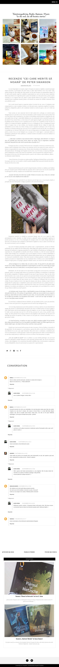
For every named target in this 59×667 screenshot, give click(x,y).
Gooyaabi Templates (39, 665)
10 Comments (36, 85)
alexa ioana (17, 393)
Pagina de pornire (29, 552)
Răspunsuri (11, 388)
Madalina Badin (14, 486)
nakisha (12, 519)
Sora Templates (24, 665)
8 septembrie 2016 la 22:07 (20, 407)
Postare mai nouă (8, 552)
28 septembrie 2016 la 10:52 (28, 468)
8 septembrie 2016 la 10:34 (20, 377)
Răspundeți (12, 384)
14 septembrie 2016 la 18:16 (28, 426)
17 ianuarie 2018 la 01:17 (20, 519)
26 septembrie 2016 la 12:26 (28, 393)
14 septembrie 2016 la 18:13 (24, 441)
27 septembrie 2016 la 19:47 (20, 453)
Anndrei (12, 453)
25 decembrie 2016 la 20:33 (28, 503)
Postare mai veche (51, 552)
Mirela (11, 377)
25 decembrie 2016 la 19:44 (25, 486)
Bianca (11, 407)
